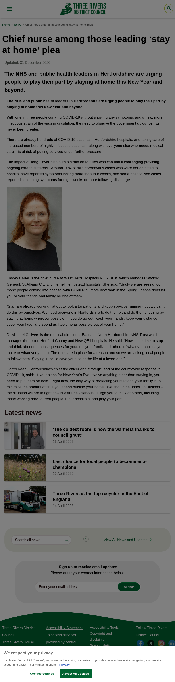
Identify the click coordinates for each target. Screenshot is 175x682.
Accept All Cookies (75, 673)
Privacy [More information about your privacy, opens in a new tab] (64, 664)
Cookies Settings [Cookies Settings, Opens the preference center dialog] (42, 673)
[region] (87, 664)
